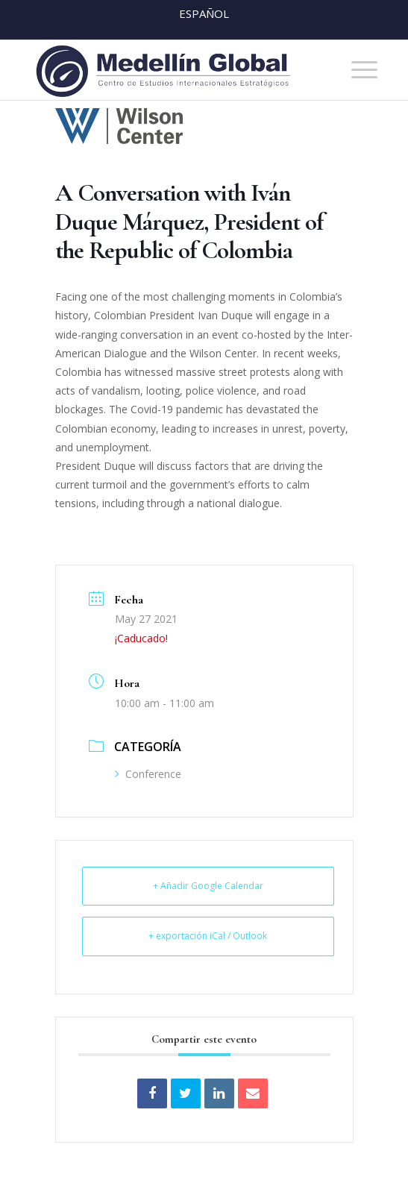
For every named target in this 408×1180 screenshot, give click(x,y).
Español (204, 13)
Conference (148, 774)
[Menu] (356, 70)
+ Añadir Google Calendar (208, 885)
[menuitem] (356, 70)
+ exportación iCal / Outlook (207, 935)
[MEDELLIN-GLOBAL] (169, 70)
